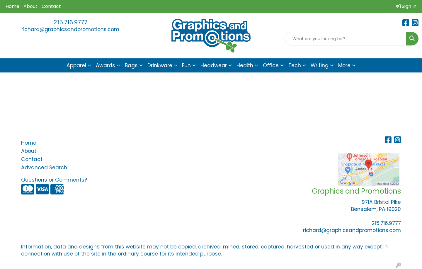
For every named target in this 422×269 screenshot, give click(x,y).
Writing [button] (320, 65)
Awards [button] (105, 65)
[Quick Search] (345, 38)
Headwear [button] (213, 65)
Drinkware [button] (159, 65)
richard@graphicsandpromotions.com (70, 29)
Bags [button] (131, 65)
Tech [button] (294, 65)
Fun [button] (186, 65)
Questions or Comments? (54, 179)
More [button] (344, 65)
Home (12, 6)
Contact (51, 6)
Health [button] (244, 65)
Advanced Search (44, 167)
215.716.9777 (70, 22)
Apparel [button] (76, 65)
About (30, 6)
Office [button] (271, 65)
